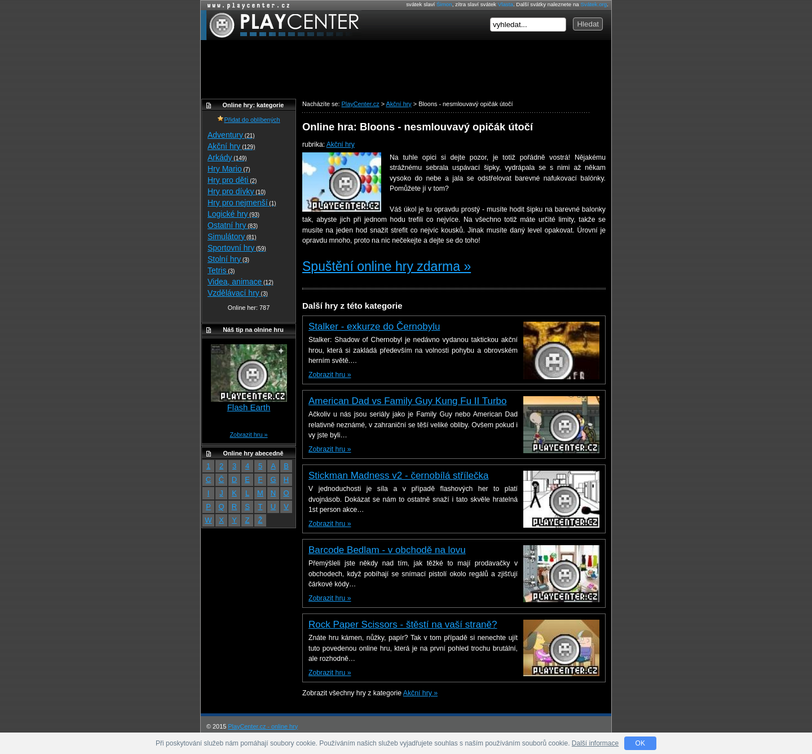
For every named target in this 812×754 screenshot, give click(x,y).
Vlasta (505, 4)
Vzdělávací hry (238, 292)
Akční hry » (420, 693)
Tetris (221, 270)
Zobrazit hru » (329, 374)
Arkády (227, 157)
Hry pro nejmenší (242, 202)
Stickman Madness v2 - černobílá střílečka (398, 475)
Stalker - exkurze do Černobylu (374, 326)
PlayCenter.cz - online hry (263, 726)
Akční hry (340, 144)
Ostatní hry (233, 225)
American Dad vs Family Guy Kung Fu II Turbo (407, 401)
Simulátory (232, 236)
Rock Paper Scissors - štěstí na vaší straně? (402, 624)
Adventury (231, 134)
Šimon (444, 4)
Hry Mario (229, 168)
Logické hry (233, 213)
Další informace (595, 743)
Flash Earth (249, 407)
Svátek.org (594, 4)
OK (640, 743)
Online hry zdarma (246, 5)
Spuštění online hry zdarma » (386, 266)
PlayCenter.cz (281, 25)
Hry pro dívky (237, 191)
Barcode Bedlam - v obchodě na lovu (387, 550)
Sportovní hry (237, 247)
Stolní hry (228, 259)
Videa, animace (240, 281)
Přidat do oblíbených (248, 119)
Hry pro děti (232, 180)
